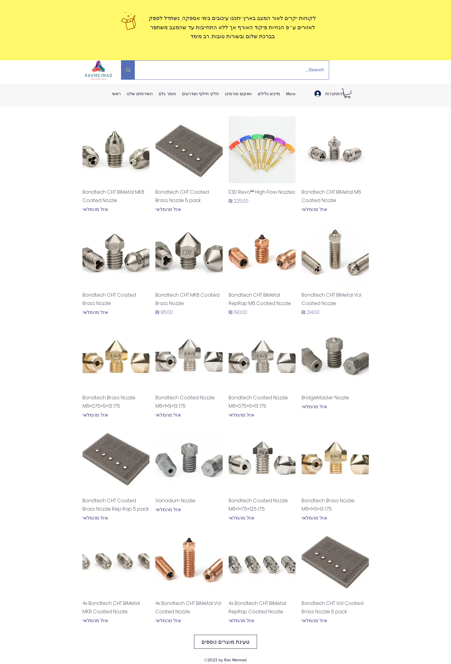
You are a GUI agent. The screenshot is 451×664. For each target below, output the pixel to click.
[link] (347, 93)
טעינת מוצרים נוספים (225, 641)
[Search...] (235, 70)
